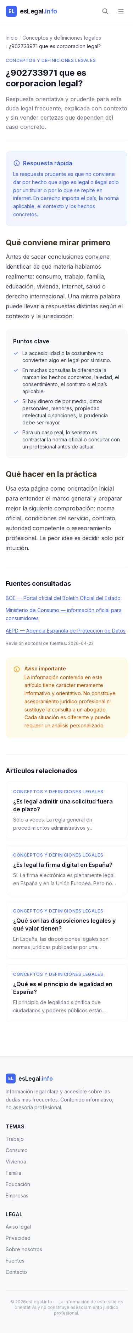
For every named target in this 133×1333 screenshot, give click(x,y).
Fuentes (15, 1261)
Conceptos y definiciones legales (51, 60)
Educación (18, 1184)
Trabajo (15, 1139)
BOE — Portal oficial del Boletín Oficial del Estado (63, 598)
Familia (13, 1173)
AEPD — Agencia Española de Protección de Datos (66, 631)
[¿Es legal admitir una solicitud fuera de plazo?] (66, 810)
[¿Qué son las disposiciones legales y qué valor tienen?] (66, 930)
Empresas (17, 1195)
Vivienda (16, 1161)
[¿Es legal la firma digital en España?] (66, 870)
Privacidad (18, 1238)
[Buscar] (105, 11)
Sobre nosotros (24, 1249)
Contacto (16, 1272)
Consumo (17, 1150)
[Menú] (121, 11)
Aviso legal (18, 1227)
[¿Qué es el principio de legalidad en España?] (66, 993)
